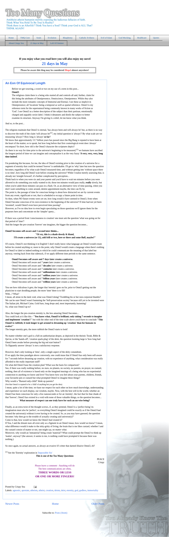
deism (57, 490)
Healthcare (141, 37)
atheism (33, 490)
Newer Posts (12, 503)
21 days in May (37, 43)
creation (49, 490)
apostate (25, 490)
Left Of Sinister (57, 43)
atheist (42, 490)
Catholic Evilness (86, 37)
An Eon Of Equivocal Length (25, 83)
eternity (70, 490)
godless (82, 490)
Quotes (156, 37)
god (76, 490)
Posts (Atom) (61, 513)
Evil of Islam (106, 37)
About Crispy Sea (16, 43)
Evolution (52, 37)
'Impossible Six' (45, 452)
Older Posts (97, 503)
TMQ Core (25, 37)
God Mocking (125, 37)
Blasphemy (68, 37)
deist (63, 490)
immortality (92, 490)
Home (11, 37)
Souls (38, 37)
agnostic (16, 490)
